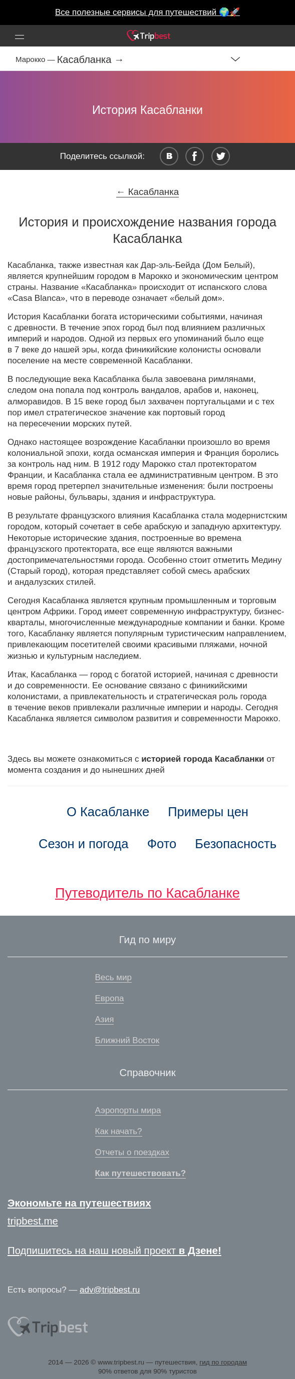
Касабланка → (90, 59)
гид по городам (223, 1362)
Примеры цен (208, 812)
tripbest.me (33, 1221)
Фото (162, 844)
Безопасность (235, 844)
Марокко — (36, 59)
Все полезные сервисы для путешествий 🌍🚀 (147, 12)
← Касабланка (147, 191)
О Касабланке (108, 812)
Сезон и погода (84, 844)
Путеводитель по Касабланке (147, 893)
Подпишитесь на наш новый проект (114, 1250)
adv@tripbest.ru (110, 1290)
